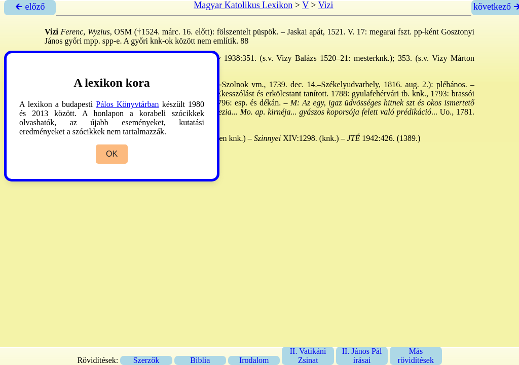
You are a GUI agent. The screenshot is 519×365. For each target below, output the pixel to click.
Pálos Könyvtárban (127, 104)
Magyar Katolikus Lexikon (243, 5)
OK (112, 154)
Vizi (325, 5)
